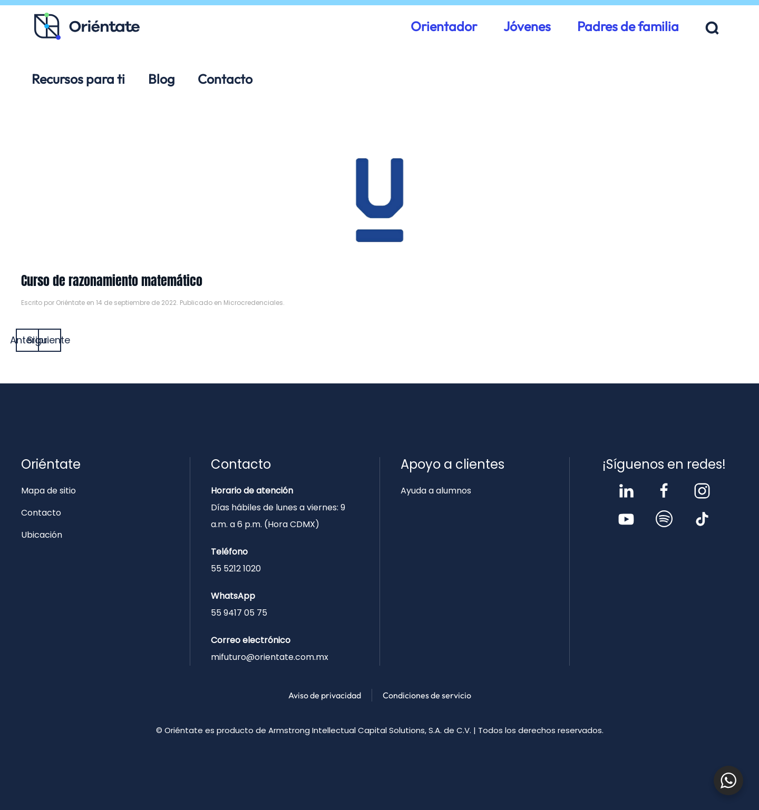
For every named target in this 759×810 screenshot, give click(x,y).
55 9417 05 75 (239, 613)
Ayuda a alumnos (436, 491)
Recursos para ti (78, 79)
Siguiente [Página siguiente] (49, 340)
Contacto (225, 79)
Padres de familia (628, 26)
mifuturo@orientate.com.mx (269, 657)
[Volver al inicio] (87, 26)
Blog (161, 79)
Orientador (444, 26)
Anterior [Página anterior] (27, 340)
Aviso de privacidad (324, 695)
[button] (712, 28)
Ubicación (41, 535)
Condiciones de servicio (427, 695)
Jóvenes (527, 26)
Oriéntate (70, 302)
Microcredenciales (253, 302)
